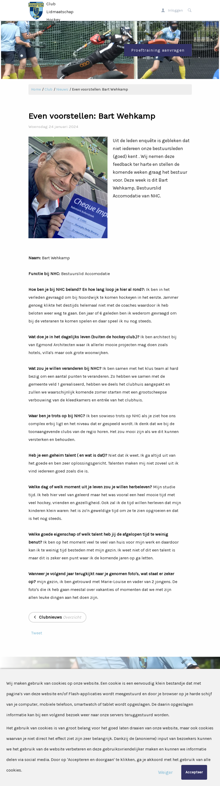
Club (51, 3)
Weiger (165, 772)
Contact (33, 35)
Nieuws (62, 89)
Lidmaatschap (60, 11)
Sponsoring (37, 27)
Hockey (53, 19)
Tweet (36, 632)
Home (36, 89)
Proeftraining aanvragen (157, 50)
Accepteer (194, 772)
